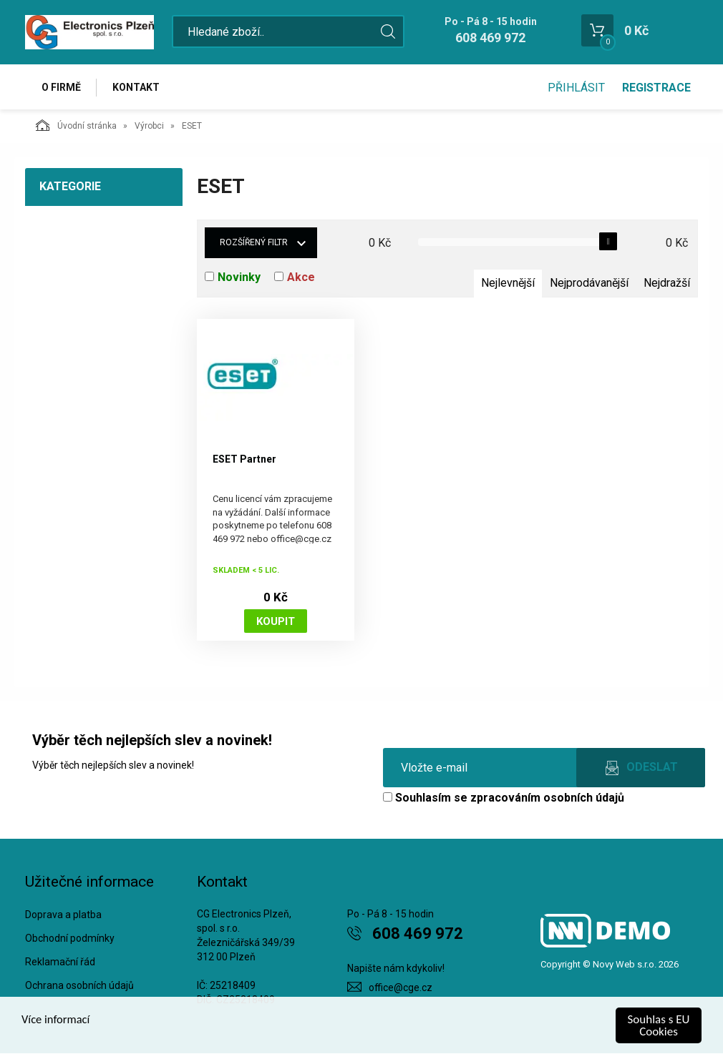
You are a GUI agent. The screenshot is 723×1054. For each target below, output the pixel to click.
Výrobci (149, 127)
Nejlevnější (508, 283)
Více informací (56, 1020)
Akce (301, 278)
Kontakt (136, 87)
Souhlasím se (503, 798)
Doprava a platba (63, 915)
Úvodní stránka (76, 126)
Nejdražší (667, 283)
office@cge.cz (400, 988)
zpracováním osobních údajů (547, 798)
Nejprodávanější (589, 283)
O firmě (61, 87)
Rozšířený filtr (254, 243)
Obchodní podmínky (70, 939)
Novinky (239, 278)
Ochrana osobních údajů (79, 985)
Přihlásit (576, 87)
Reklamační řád (60, 961)
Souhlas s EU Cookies (659, 1025)
